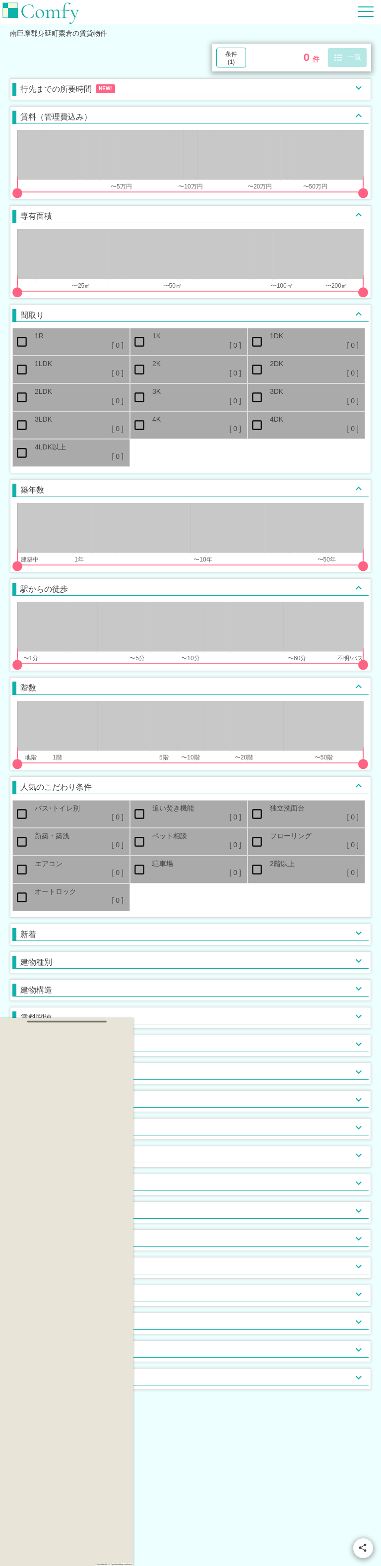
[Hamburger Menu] (366, 11)
